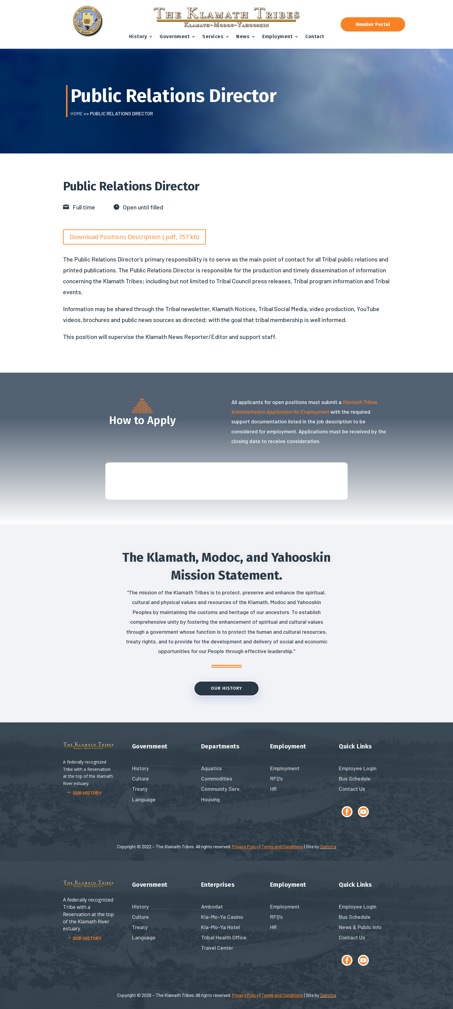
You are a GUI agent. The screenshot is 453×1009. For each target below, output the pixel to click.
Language (144, 799)
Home (77, 113)
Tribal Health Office (223, 937)
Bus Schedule (355, 778)
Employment (277, 36)
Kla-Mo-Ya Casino (222, 916)
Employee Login (357, 768)
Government (175, 36)
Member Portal (373, 24)
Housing (210, 799)
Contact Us (352, 788)
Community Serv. (220, 788)
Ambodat (212, 906)
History (138, 36)
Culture (140, 778)
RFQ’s (276, 778)
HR (273, 788)
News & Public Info (360, 927)
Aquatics (211, 768)
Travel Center (217, 947)
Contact (314, 36)
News (243, 36)
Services (212, 36)
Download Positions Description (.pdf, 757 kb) (134, 237)
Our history (87, 793)
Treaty (140, 788)
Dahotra (328, 846)
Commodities (216, 778)
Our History (226, 688)
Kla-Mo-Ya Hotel (220, 927)
